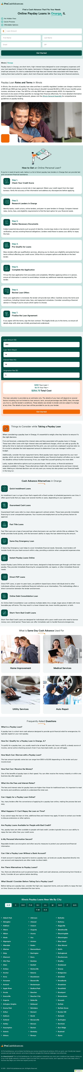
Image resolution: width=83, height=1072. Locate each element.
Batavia (33, 973)
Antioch (6, 984)
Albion (5, 933)
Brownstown (62, 996)
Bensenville (34, 1020)
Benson (33, 1024)
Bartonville (34, 969)
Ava (31, 937)
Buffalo (60, 1004)
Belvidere (34, 1008)
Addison (6, 926)
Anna (5, 977)
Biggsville (61, 926)
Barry (32, 957)
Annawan (6, 981)
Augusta (33, 930)
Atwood (33, 922)
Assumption (7, 1028)
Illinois (3, 63)
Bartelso (33, 961)
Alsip (5, 953)
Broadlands (62, 981)
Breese (60, 969)
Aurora (33, 933)
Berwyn (33, 1035)
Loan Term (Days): (10, 350)
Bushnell (61, 1032)
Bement (33, 1012)
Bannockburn (35, 949)
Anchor (6, 973)
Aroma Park (7, 1008)
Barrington (34, 953)
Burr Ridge (62, 1028)
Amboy (5, 969)
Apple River (7, 988)
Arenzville (7, 996)
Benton (33, 1028)
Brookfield (62, 988)
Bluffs (60, 949)
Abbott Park (7, 918)
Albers (5, 930)
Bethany (61, 922)
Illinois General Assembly (52, 96)
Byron (60, 1035)
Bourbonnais (62, 957)
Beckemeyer (35, 984)
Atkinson (33, 918)
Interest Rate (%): (9, 360)
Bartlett (33, 965)
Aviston (33, 941)
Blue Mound (62, 945)
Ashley (5, 1024)
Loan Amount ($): (10, 340)
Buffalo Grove (63, 1008)
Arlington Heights (9, 1004)
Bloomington (63, 937)
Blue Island (62, 941)
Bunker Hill (62, 1012)
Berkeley (33, 1032)
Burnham (61, 1024)
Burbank (61, 1016)
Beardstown (34, 977)
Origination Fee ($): (10, 370)
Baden (32, 945)
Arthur (5, 1012)
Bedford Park (35, 988)
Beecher (33, 992)
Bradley (61, 961)
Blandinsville (62, 930)
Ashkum (6, 1016)
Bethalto (61, 918)
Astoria (5, 1032)
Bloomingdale (63, 933)
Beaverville (34, 981)
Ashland (6, 1020)
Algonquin (7, 941)
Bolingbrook (62, 953)
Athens (5, 1035)
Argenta (6, 1000)
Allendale (6, 945)
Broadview (62, 984)
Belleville (33, 1000)
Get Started (41, 53)
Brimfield (61, 977)
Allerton (6, 949)
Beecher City (35, 996)
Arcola (5, 992)
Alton (5, 965)
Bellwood (33, 1004)
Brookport (61, 992)
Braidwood (62, 965)
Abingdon (6, 922)
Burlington (62, 1020)
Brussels (61, 1000)
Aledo (5, 937)
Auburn (33, 926)
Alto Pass (6, 961)
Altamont (6, 957)
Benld (32, 1016)
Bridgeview (62, 973)
